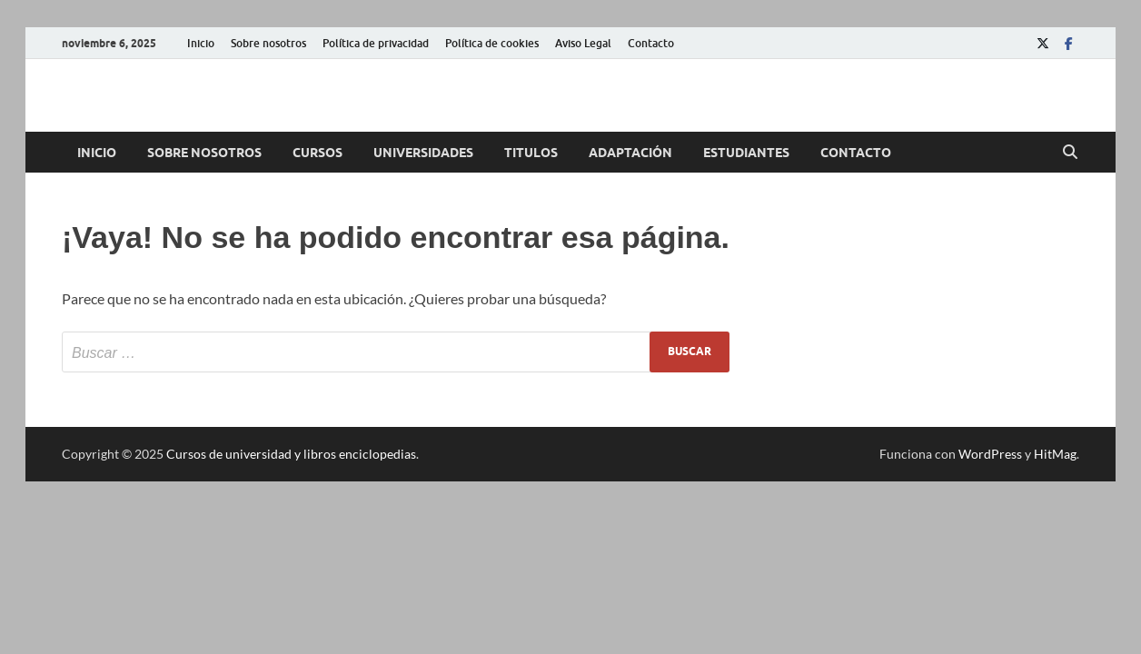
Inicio (200, 43)
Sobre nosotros (268, 43)
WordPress (990, 453)
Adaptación (630, 152)
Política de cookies (492, 43)
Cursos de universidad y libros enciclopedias (291, 453)
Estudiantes (746, 152)
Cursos (317, 152)
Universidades (423, 152)
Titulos (531, 152)
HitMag (1055, 453)
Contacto (651, 43)
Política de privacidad (375, 43)
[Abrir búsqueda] (1070, 152)
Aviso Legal (583, 43)
